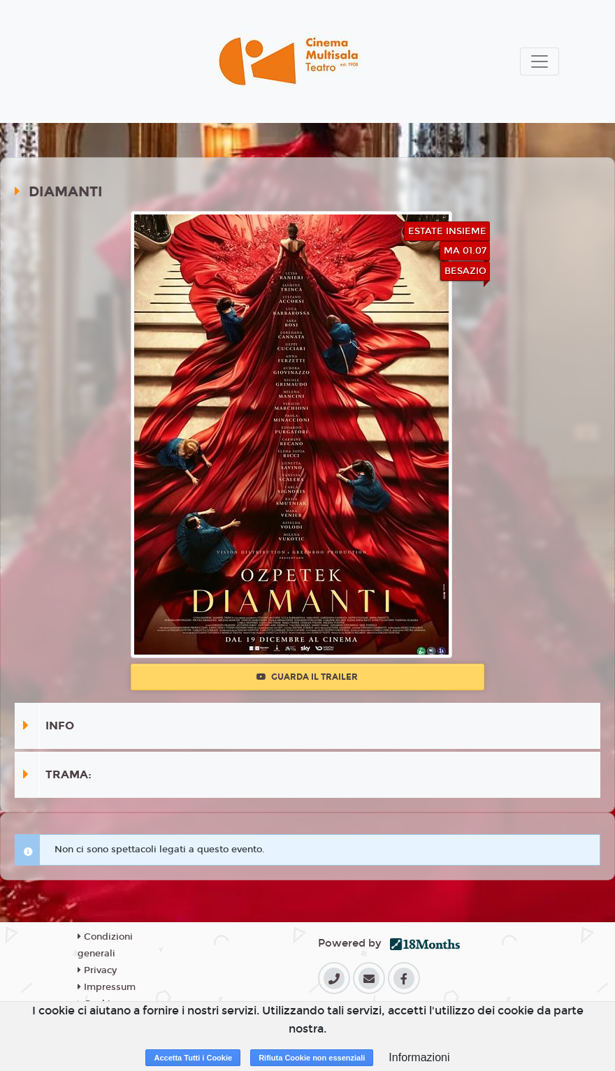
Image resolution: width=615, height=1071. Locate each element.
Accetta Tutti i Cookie (193, 1058)
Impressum (107, 987)
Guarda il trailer (307, 677)
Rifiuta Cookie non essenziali (312, 1058)
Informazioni (419, 1057)
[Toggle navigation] (539, 61)
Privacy (97, 970)
